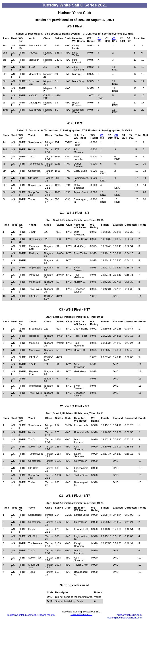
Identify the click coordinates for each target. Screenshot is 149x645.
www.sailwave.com (81, 614)
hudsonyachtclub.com (129, 615)
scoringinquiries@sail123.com (125, 617)
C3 (114, 38)
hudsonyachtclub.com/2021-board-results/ (31, 615)
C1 (99, 38)
